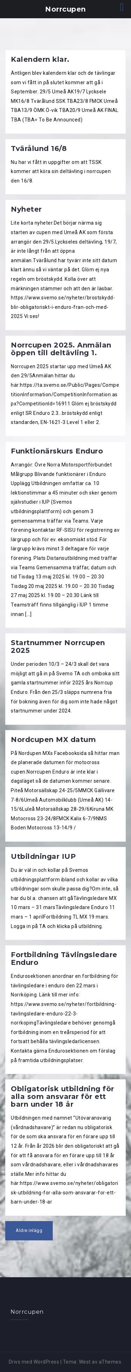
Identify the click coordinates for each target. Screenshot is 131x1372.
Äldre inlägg (29, 1230)
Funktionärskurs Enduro (57, 451)
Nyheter (26, 209)
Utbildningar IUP (43, 856)
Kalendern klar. (40, 59)
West (85, 1362)
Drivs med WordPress (34, 1362)
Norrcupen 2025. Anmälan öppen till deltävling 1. (61, 349)
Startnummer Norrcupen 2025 (58, 646)
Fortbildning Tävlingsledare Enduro (64, 958)
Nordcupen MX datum (53, 739)
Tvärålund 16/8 (39, 148)
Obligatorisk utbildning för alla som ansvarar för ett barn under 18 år (62, 1096)
